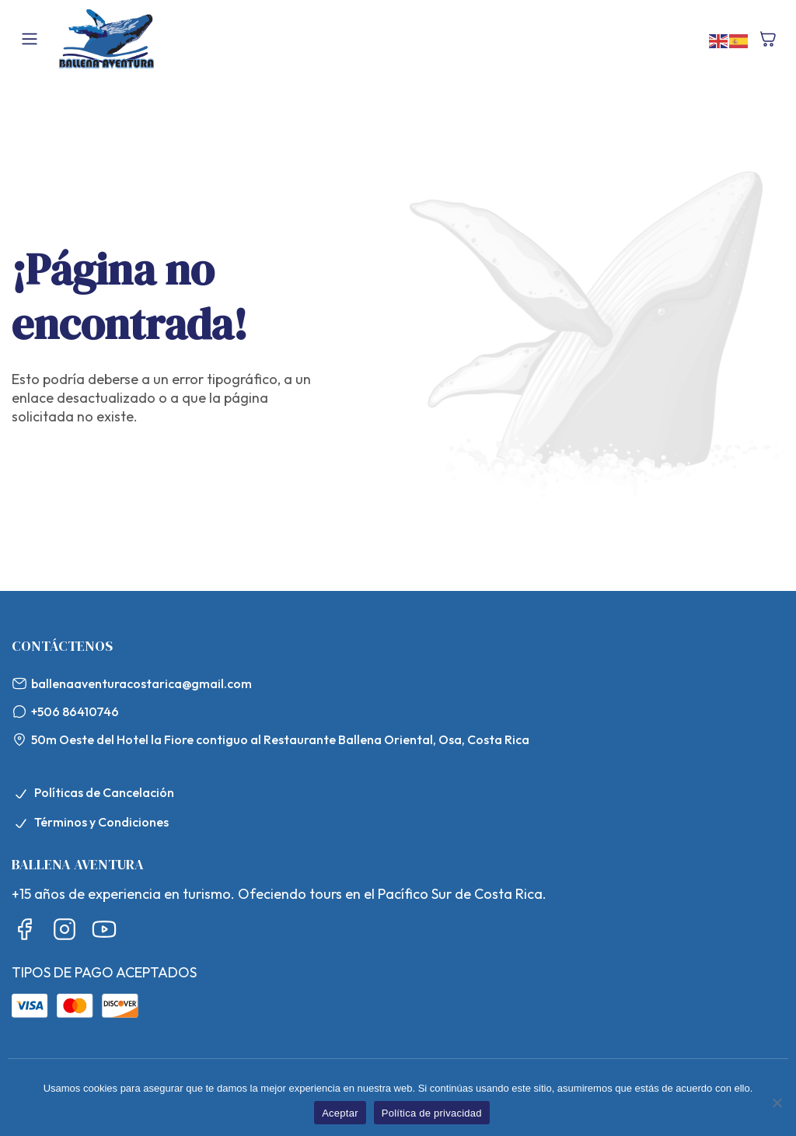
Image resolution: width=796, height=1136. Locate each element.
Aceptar (340, 1113)
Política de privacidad (432, 1113)
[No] (776, 1102)
